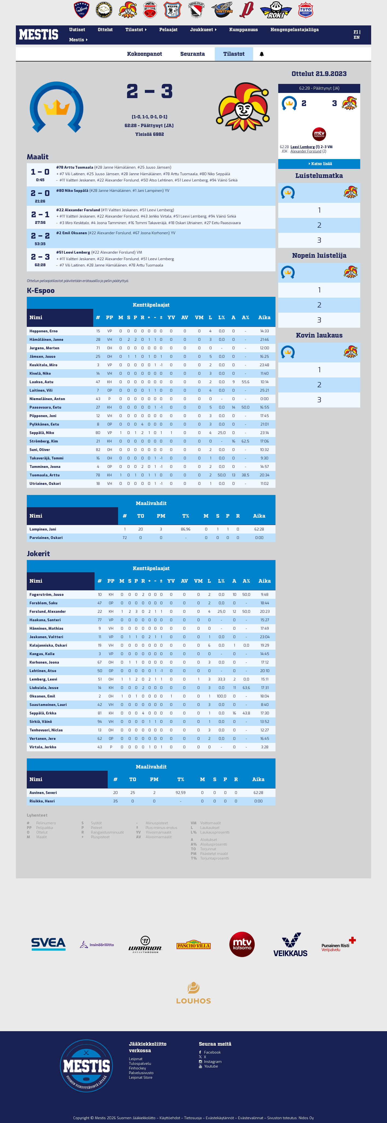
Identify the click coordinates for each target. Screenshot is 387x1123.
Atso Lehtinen (161, 180)
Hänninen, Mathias (46, 628)
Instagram (213, 1061)
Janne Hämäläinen (119, 167)
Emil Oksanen (74, 233)
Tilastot (234, 54)
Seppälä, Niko (42, 432)
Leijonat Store (141, 1077)
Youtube (211, 1066)
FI (356, 32)
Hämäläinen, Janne (46, 339)
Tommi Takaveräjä (150, 223)
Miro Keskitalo (77, 223)
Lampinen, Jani (43, 529)
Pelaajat (168, 30)
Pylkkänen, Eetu (44, 424)
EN (357, 37)
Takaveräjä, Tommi (46, 458)
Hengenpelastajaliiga (295, 30)
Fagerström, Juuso (47, 594)
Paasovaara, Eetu (45, 407)
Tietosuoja (193, 1118)
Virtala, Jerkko (43, 747)
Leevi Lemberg (195, 180)
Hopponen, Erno (44, 331)
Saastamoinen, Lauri (48, 704)
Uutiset (77, 30)
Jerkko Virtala (160, 216)
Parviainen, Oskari (46, 537)
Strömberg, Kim (44, 441)
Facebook (212, 1052)
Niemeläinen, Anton (47, 399)
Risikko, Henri (42, 801)
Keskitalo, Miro (43, 365)
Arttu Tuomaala (78, 167)
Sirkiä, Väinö (41, 721)
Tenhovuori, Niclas (46, 730)
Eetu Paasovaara (226, 223)
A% (245, 317)
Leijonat (135, 1059)
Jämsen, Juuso (42, 356)
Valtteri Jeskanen (80, 180)
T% (185, 516)
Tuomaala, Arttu (45, 475)
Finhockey (137, 1068)
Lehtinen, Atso (43, 670)
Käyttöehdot (170, 1118)
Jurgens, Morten (44, 348)
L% (221, 317)
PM (161, 516)
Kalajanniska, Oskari (48, 645)
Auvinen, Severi (43, 792)
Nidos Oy (306, 1118)
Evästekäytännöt (220, 1118)
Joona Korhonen (154, 233)
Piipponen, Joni (43, 416)
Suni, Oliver (40, 449)
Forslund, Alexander (48, 611)
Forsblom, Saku (43, 603)
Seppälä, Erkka (43, 713)
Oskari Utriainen (188, 223)
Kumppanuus (243, 30)
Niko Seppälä (219, 174)
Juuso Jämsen (158, 167)
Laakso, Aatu (41, 382)
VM (199, 317)
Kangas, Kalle (42, 654)
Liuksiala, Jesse (44, 687)
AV (184, 317)
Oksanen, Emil (42, 696)
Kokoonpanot (144, 54)
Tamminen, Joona (45, 466)
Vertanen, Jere (43, 738)
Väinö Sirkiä (228, 180)
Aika (264, 317)
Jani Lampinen (149, 190)
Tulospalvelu (140, 1063)
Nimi (36, 317)
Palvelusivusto (141, 1073)
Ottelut (105, 30)
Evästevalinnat (250, 1118)
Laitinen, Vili (41, 390)
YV (171, 317)
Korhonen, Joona (44, 662)
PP (109, 317)
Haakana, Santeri (45, 620)
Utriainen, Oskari (45, 483)
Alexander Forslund (122, 180)
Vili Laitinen (75, 174)
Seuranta (192, 54)
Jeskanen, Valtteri (46, 637)
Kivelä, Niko (40, 373)
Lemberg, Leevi (43, 679)
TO (140, 516)
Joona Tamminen (111, 223)
